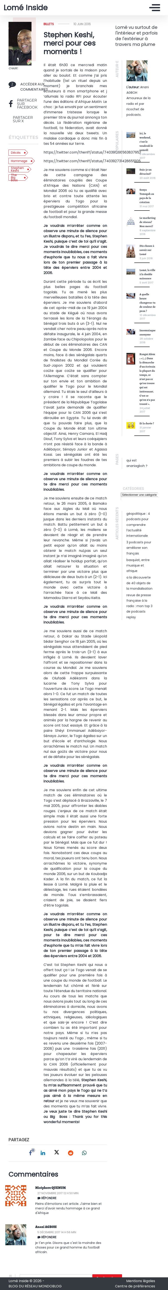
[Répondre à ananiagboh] (72, 1237)
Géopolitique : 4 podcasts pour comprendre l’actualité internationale (138, 524)
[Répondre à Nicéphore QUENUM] (72, 1198)
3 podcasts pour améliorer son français (138, 547)
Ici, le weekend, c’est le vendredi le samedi (146, 141)
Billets (49, 24)
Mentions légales (140, 1280)
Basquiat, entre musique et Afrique (138, 565)
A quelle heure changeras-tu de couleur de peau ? (148, 302)
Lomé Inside (26, 7)
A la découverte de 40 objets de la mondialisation (139, 583)
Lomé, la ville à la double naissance (147, 274)
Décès (16, 152)
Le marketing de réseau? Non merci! (148, 222)
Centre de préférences (135, 1286)
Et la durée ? (147, 423)
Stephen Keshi (17, 169)
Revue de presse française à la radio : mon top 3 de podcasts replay (139, 606)
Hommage (19, 161)
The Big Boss (14, 177)
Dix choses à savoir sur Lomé (147, 250)
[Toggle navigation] (153, 7)
